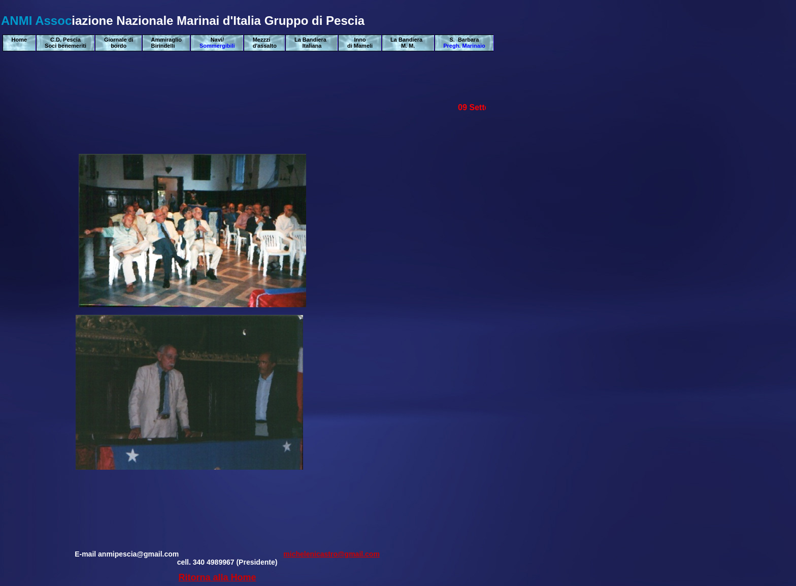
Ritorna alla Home (217, 577)
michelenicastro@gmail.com (331, 554)
